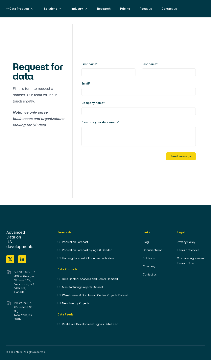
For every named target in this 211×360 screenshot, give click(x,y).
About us (146, 8)
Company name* (93, 102)
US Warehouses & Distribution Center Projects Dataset (93, 295)
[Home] (8, 9)
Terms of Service (188, 250)
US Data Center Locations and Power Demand (88, 279)
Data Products (22, 9)
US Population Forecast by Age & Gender (85, 250)
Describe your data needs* (100, 122)
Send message (181, 156)
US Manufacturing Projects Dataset (80, 287)
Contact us (169, 8)
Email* (86, 83)
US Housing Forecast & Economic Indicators (86, 258)
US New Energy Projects (74, 303)
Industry (79, 9)
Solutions (53, 9)
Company (149, 266)
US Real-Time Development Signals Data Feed (88, 324)
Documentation (152, 250)
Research (104, 8)
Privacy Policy (186, 242)
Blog (146, 242)
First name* (90, 64)
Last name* (150, 64)
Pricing (125, 8)
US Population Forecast (73, 242)
